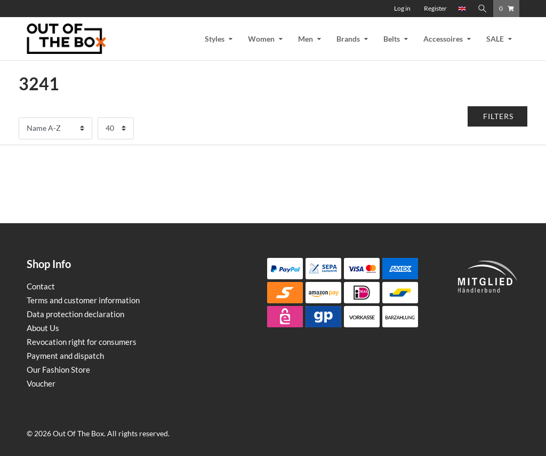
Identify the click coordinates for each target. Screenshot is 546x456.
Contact (41, 286)
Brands (348, 38)
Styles (214, 38)
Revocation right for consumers (81, 342)
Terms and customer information (83, 300)
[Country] (462, 8)
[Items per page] (116, 128)
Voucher (41, 383)
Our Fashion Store (58, 369)
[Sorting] (55, 128)
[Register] (435, 8)
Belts (391, 38)
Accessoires (443, 38)
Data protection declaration (75, 314)
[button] (498, 116)
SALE (495, 38)
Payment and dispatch (65, 355)
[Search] (482, 8)
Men (305, 38)
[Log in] (402, 8)
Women (261, 38)
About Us (43, 328)
